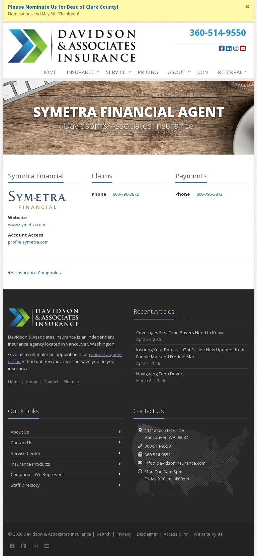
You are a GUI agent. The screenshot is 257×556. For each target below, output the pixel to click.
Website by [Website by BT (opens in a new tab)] (208, 534)
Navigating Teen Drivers (191, 377)
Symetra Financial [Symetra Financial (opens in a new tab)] (38, 200)
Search (103, 534)
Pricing (148, 72)
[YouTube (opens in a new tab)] (243, 48)
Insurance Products (66, 464)
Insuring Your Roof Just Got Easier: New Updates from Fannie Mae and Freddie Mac (191, 357)
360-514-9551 (158, 455)
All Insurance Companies (34, 273)
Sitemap (71, 382)
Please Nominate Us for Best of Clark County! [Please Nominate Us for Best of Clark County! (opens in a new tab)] (63, 7)
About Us (66, 432)
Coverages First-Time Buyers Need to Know (191, 336)
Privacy (123, 534)
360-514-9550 (158, 446)
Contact (51, 382)
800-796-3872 (126, 194)
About (178, 72)
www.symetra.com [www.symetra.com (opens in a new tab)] (26, 224)
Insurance (82, 72)
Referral (231, 72)
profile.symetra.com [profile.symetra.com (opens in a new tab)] (28, 242)
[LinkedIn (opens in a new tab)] (229, 48)
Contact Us (66, 443)
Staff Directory (66, 485)
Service (117, 72)
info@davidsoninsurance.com (175, 463)
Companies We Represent (66, 474)
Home (49, 72)
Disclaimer (147, 534)
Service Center (66, 453)
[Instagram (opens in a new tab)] (236, 48)
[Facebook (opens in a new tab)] (222, 48)
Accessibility (176, 534)
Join (202, 72)
